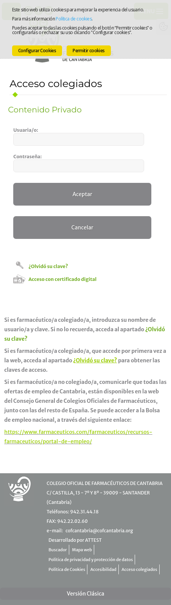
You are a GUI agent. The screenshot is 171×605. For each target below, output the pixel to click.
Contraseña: (27, 156)
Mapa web (82, 549)
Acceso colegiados (139, 569)
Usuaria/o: (25, 130)
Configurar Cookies (37, 50)
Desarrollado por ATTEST (74, 540)
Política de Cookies (66, 569)
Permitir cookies (88, 50)
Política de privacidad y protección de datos (90, 559)
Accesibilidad (103, 569)
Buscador (57, 549)
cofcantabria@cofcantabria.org (99, 530)
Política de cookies (74, 19)
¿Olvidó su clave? (48, 266)
